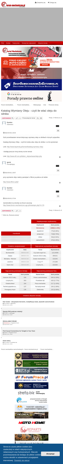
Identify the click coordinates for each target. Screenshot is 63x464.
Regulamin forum (15, 323)
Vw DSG (6, 313)
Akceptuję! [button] (50, 454)
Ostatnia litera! (10, 283)
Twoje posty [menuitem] (15, 43)
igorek (9, 162)
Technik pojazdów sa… (10, 286)
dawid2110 (40, 231)
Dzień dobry (7, 341)
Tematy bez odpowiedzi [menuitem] (29, 43)
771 (52, 231)
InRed (40, 237)
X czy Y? (40, 262)
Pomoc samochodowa (40, 277)
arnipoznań (40, 234)
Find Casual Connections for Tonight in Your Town (19, 331)
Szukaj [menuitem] (8, 43)
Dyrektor (9, 122)
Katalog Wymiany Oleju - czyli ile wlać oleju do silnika (28, 112)
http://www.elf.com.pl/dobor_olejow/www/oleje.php (24, 156)
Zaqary (10, 256)
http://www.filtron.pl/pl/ (10, 182)
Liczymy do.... (40, 265)
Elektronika (40, 289)
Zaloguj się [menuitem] (52, 2)
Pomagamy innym (10, 289)
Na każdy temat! (40, 286)
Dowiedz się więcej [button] (21, 460)
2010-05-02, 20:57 (9, 173)
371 (52, 240)
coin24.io (10, 262)
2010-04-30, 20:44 (9, 133)
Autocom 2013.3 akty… (40, 256)
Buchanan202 (10, 253)
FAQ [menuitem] (2, 43)
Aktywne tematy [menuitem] (43, 43)
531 (52, 237)
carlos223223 (40, 240)
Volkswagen (12, 313)
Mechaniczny (40, 228)
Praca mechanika (40, 283)
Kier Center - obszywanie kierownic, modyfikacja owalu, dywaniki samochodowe (28, 302)
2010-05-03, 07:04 (9, 198)
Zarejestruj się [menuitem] (40, 2)
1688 (52, 228)
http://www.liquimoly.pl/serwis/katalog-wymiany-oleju (25, 147)
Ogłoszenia (12, 303)
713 (52, 234)
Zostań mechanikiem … (40, 259)
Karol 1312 (10, 265)
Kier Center (6, 303)
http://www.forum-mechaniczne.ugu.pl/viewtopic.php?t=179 (23, 205)
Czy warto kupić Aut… (40, 253)
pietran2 (6, 332)
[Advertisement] (31, 24)
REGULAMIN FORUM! (10, 321)
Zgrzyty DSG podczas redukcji (12, 311)
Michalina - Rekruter (10, 259)
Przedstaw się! (40, 280)
